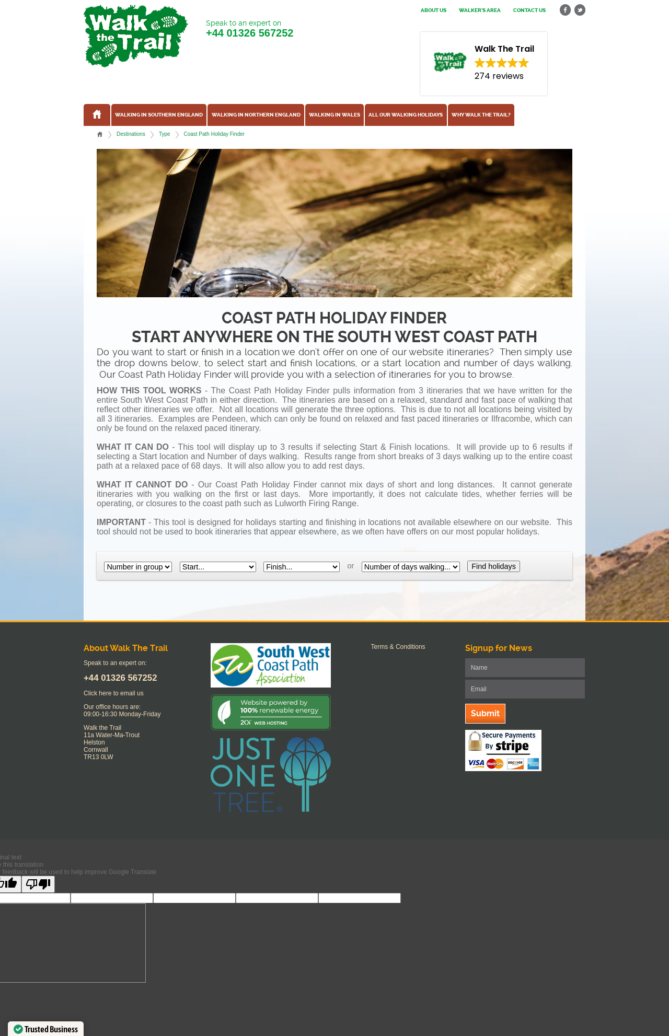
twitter (579, 10)
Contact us (529, 10)
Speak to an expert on (249, 29)
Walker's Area (480, 10)
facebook (565, 10)
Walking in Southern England (159, 115)
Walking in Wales (334, 115)
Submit (485, 713)
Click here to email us (114, 693)
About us (433, 10)
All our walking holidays (405, 115)
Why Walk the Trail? (481, 115)
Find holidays (493, 566)
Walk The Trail (136, 36)
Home (100, 134)
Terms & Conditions (398, 646)
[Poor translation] (38, 884)
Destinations (131, 134)
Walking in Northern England (256, 115)
